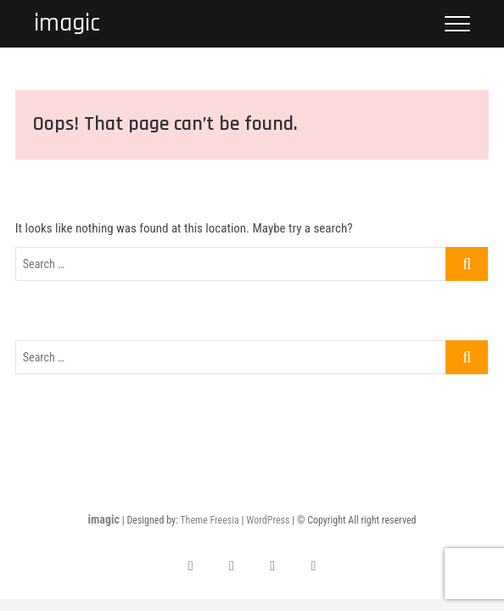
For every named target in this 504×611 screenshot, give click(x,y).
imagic (67, 23)
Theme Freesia (209, 520)
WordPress (267, 520)
